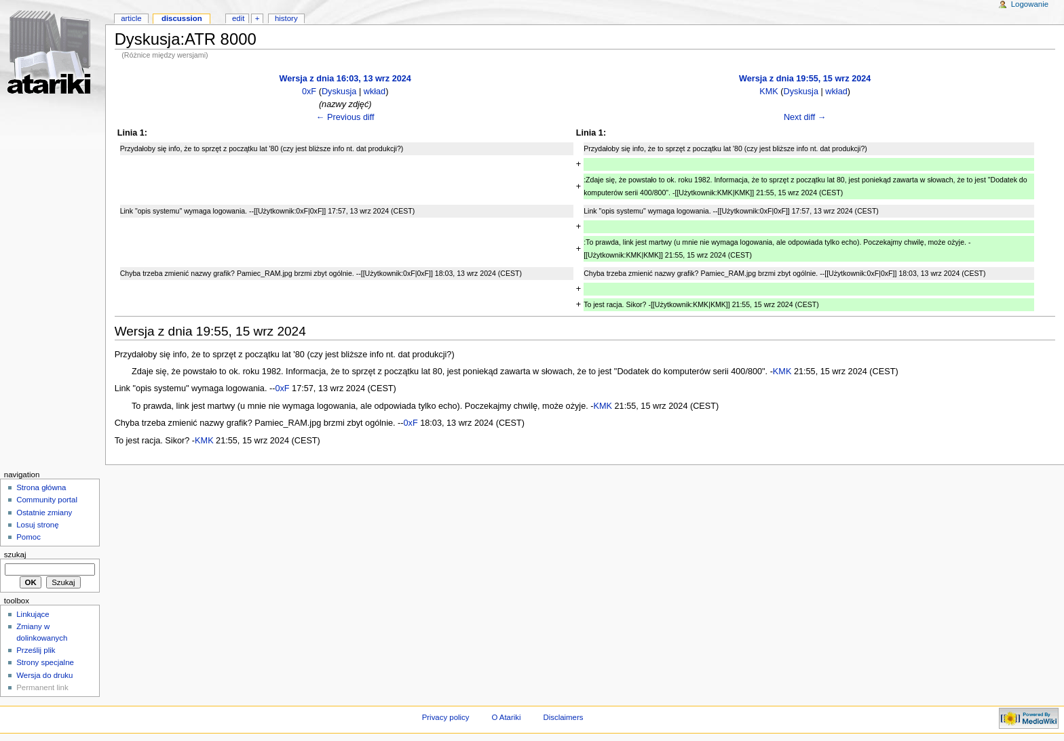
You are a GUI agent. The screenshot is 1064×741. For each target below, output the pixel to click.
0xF (309, 91)
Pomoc (28, 537)
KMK (768, 91)
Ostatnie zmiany (44, 512)
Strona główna (41, 487)
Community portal (46, 500)
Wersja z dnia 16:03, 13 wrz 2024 (345, 78)
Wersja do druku (44, 675)
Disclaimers (563, 717)
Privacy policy (446, 717)
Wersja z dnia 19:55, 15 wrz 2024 (805, 78)
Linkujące (32, 614)
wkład (374, 91)
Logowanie (1029, 4)
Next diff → (805, 117)
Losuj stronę (37, 525)
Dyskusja (339, 91)
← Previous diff (345, 117)
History (286, 18)
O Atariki (505, 717)
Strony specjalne (45, 662)
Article (131, 18)
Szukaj (15, 554)
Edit (238, 18)
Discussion (182, 18)
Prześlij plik (35, 650)
